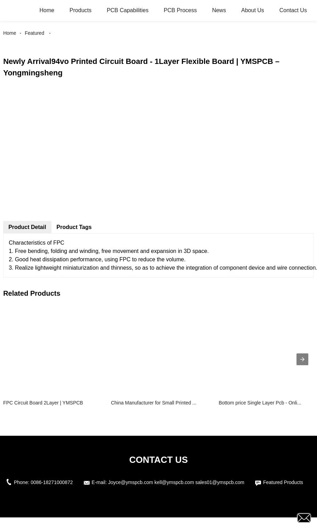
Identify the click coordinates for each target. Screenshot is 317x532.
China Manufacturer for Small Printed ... (153, 403)
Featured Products (283, 482)
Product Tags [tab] (74, 227)
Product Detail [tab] (27, 227)
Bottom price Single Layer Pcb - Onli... (260, 403)
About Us (252, 10)
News (219, 10)
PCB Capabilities (127, 10)
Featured (34, 33)
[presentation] (302, 359)
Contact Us (293, 10)
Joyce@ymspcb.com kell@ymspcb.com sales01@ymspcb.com (176, 482)
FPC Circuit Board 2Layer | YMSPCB (43, 403)
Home (47, 10)
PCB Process (180, 10)
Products (80, 10)
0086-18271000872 (52, 482)
